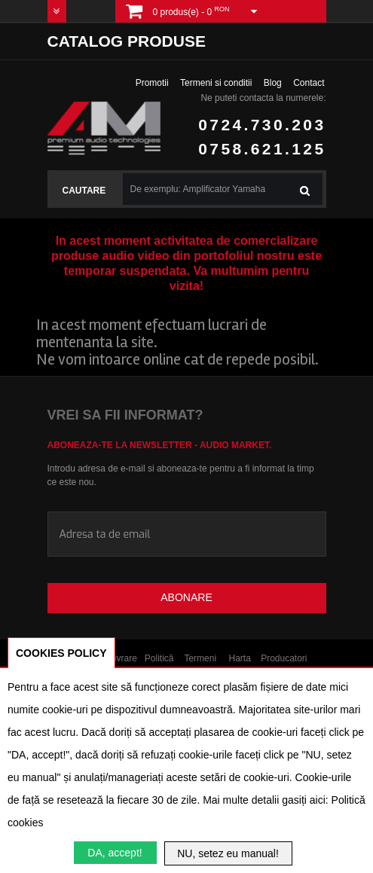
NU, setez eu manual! (228, 853)
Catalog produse (126, 41)
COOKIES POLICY (61, 653)
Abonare (186, 597)
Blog (273, 83)
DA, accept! (114, 853)
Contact (308, 83)
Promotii (152, 83)
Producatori (284, 658)
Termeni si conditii (216, 83)
